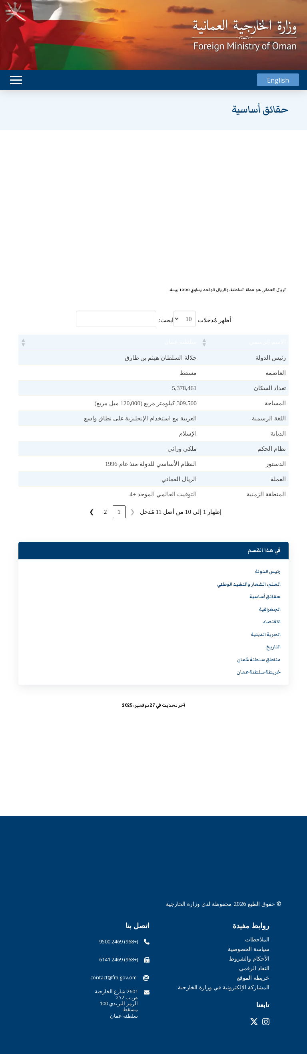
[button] (16, 80)
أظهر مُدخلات (214, 320)
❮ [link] (132, 511)
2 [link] (105, 511)
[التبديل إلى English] (278, 80)
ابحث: (165, 320)
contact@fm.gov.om (113, 977)
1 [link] (119, 511)
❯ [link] (91, 511)
